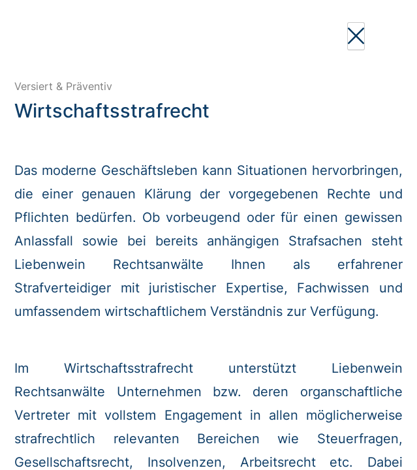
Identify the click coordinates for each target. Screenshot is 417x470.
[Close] (356, 36)
